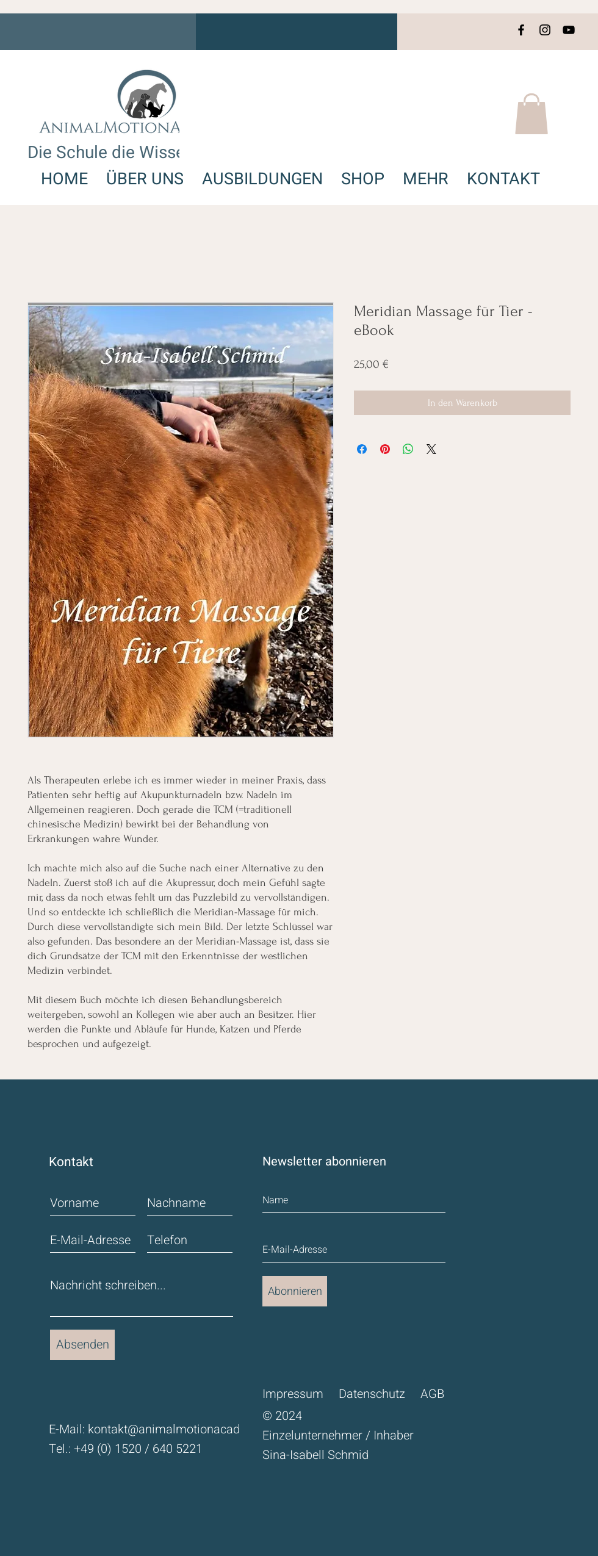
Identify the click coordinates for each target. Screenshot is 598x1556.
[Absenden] (82, 1345)
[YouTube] (568, 30)
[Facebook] (521, 30)
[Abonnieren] (294, 1291)
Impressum (292, 1394)
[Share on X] (431, 449)
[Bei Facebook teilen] (362, 449)
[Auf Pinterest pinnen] (385, 449)
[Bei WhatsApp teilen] (408, 449)
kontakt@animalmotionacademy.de (183, 1429)
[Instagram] (545, 30)
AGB (432, 1394)
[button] (531, 113)
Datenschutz (372, 1394)
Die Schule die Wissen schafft (139, 152)
